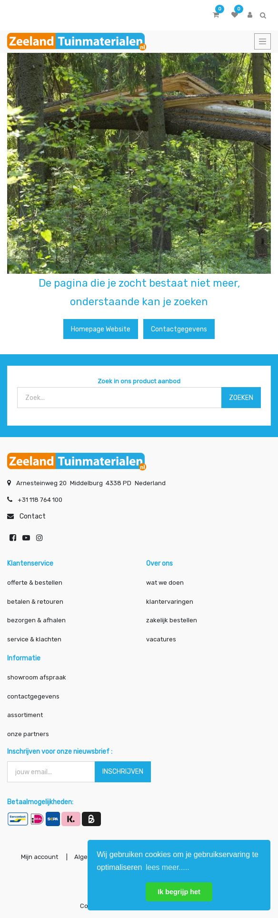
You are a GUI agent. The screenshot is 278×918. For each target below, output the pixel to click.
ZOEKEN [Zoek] (241, 398)
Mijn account (39, 856)
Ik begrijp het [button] (179, 892)
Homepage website (100, 329)
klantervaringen (169, 601)
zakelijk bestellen (171, 620)
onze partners (28, 734)
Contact (33, 516)
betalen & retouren (35, 601)
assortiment (25, 714)
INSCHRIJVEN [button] (122, 772)
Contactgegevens (179, 329)
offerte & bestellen (35, 582)
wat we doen (165, 582)
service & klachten (34, 639)
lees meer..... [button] (167, 867)
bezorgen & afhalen (36, 620)
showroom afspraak (36, 677)
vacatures (161, 639)
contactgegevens (33, 696)
